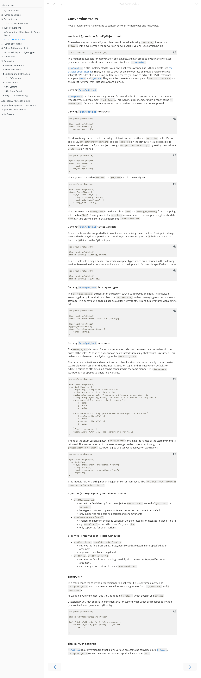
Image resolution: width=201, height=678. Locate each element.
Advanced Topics (11, 69)
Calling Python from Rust (14, 48)
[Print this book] (196, 3)
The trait (82, 643)
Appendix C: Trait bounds (13, 109)
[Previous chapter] (54, 667)
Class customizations (16, 23)
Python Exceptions (11, 43)
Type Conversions (11, 27)
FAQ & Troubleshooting (14, 95)
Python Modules (10, 10)
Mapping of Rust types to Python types (22, 33)
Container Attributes (97, 493)
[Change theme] (54, 3)
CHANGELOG (7, 113)
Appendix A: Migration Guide (15, 100)
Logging (10, 86)
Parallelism (8, 56)
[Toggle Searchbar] (60, 3)
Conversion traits (14, 39)
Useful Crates (9, 82)
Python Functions (11, 14)
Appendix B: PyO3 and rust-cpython (18, 105)
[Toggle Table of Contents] (48, 3)
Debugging (7, 61)
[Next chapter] (190, 667)
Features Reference (12, 65)
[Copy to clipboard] (174, 52)
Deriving (73, 90)
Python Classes (9, 19)
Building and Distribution (15, 74)
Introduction (7, 5)
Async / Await (13, 91)
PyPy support (13, 78)
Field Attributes (94, 535)
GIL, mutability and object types (18, 52)
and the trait (95, 36)
